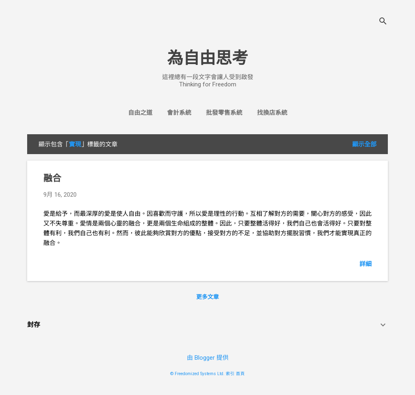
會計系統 (179, 112)
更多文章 (207, 297)
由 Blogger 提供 (208, 357)
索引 (230, 373)
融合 (52, 178)
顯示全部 (364, 144)
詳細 (365, 264)
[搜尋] (383, 22)
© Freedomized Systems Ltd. (197, 373)
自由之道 (140, 112)
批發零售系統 (224, 112)
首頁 (240, 373)
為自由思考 (207, 58)
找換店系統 (272, 112)
